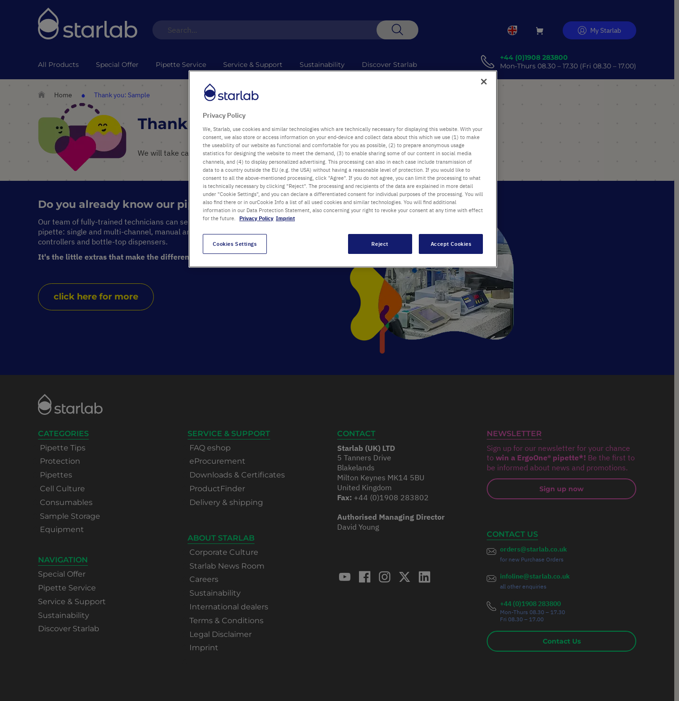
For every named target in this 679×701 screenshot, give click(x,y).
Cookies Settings (234, 243)
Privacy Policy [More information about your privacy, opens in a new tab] (256, 218)
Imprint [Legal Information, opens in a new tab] (285, 218)
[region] (343, 169)
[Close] (483, 81)
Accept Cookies (451, 243)
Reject (379, 243)
